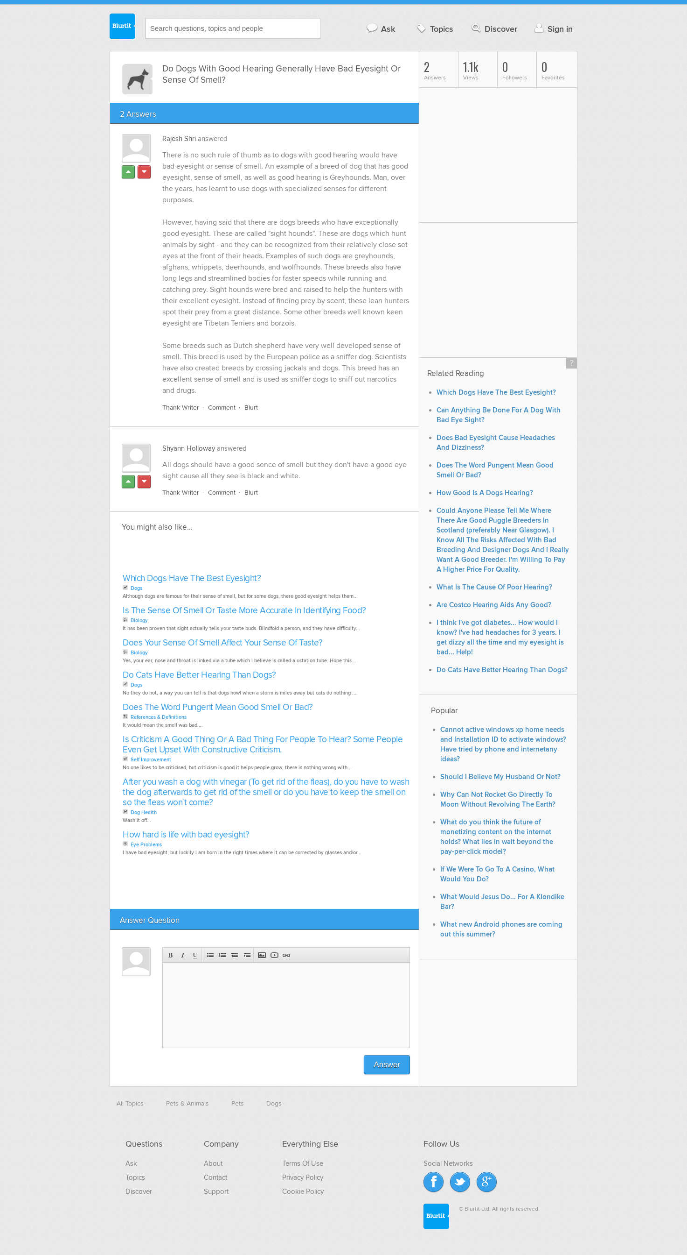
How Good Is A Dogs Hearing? (485, 493)
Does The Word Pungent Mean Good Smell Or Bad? (218, 707)
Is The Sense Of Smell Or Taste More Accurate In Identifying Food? (244, 610)
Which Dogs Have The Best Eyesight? (192, 578)
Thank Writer (180, 407)
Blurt (251, 407)
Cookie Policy (303, 1191)
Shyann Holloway (188, 448)
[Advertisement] (227, 555)
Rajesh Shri (179, 139)
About (213, 1163)
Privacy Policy (302, 1177)
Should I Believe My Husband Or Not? (500, 777)
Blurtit (123, 28)
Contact (215, 1177)
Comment (222, 407)
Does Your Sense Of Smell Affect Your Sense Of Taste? (222, 643)
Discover (494, 28)
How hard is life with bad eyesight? (186, 835)
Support (216, 1191)
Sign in (552, 28)
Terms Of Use (302, 1163)
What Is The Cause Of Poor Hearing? (494, 587)
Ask (380, 28)
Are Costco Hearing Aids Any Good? (494, 605)
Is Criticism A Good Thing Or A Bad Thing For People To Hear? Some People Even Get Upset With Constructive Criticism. (262, 744)
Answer (387, 1064)
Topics (434, 28)
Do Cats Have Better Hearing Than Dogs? (199, 675)
